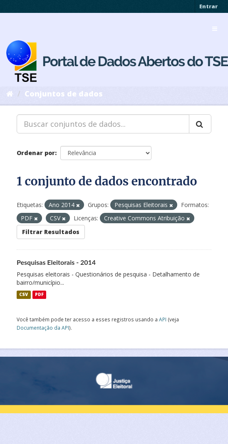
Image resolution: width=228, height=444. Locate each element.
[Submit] (200, 123)
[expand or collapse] (215, 28)
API (162, 319)
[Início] (9, 94)
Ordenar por (36, 153)
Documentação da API (43, 327)
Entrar (208, 6)
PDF (39, 295)
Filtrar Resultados (50, 232)
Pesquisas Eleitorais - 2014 (56, 262)
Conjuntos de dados (64, 94)
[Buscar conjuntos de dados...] (103, 123)
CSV (23, 295)
